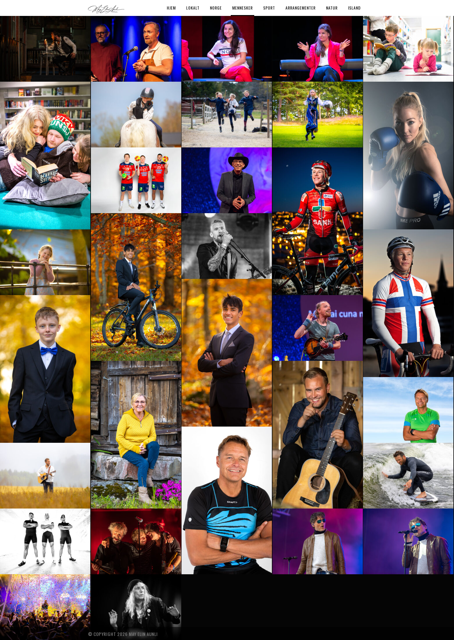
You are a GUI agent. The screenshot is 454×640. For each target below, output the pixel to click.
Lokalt (192, 8)
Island (354, 8)
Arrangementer (300, 8)
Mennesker (242, 8)
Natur (332, 8)
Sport (269, 8)
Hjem (171, 8)
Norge (216, 8)
